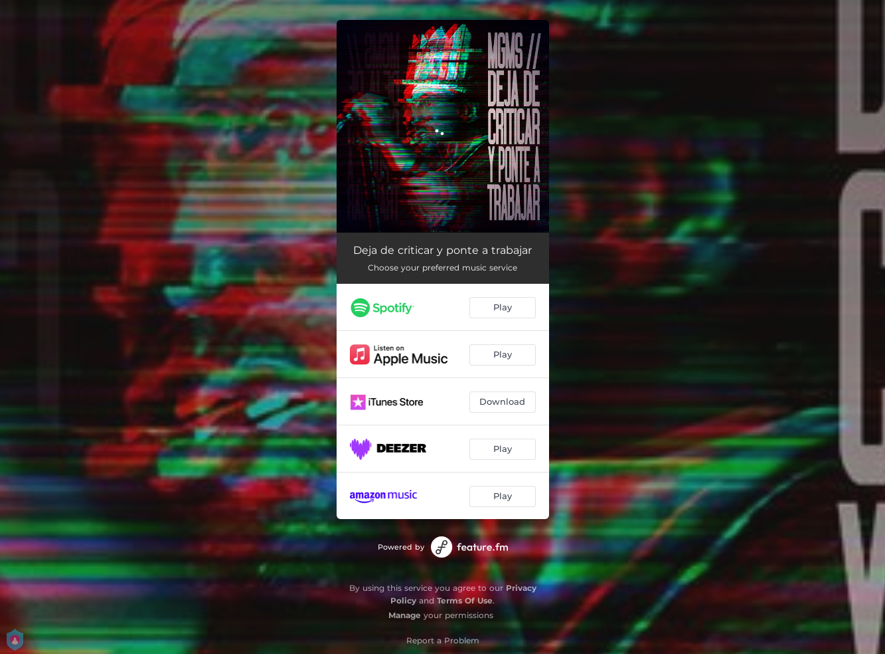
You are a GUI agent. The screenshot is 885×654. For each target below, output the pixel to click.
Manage (404, 615)
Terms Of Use (465, 600)
